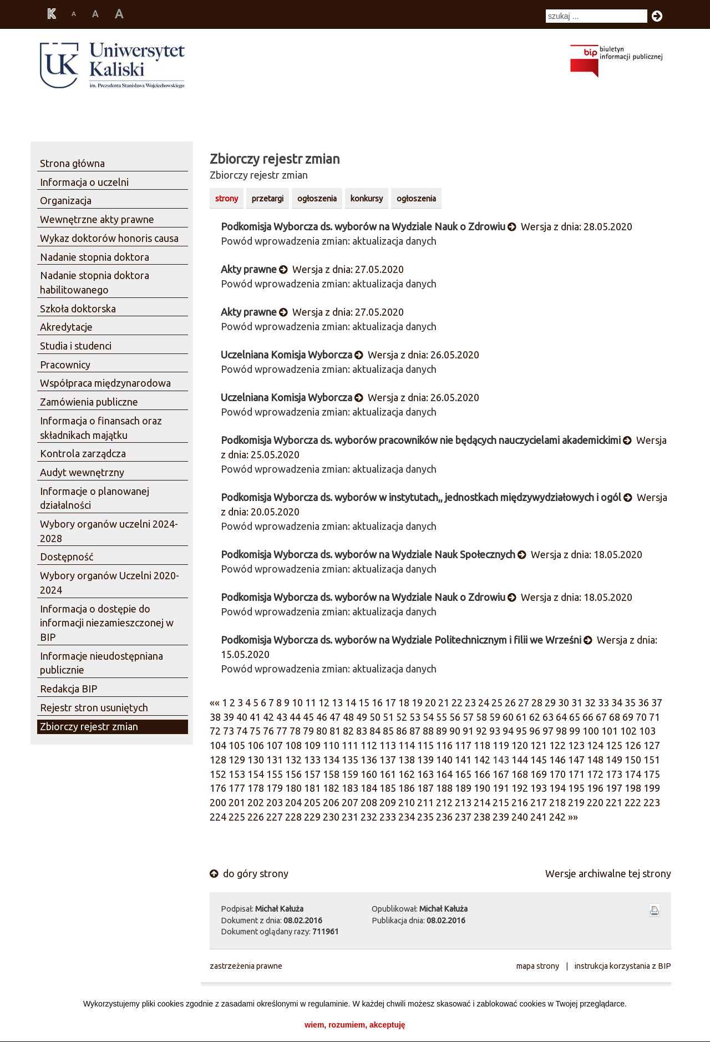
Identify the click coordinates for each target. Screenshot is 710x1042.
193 (538, 787)
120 (519, 745)
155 (274, 774)
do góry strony (249, 873)
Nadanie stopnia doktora (94, 256)
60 (508, 716)
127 (651, 745)
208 (369, 802)
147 (576, 759)
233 (387, 816)
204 (293, 802)
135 (350, 759)
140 (444, 759)
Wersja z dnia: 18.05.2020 (580, 554)
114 (406, 745)
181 (312, 787)
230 (331, 816)
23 (470, 702)
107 (274, 745)
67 (601, 716)
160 (369, 774)
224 (218, 816)
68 (614, 716)
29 (550, 702)
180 (293, 787)
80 (321, 730)
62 (534, 716)
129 (237, 759)
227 (274, 816)
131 (274, 759)
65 (574, 716)
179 (274, 787)
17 (390, 702)
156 (293, 774)
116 (444, 745)
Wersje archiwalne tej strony (608, 873)
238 (482, 816)
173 (614, 774)
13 (337, 702)
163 (425, 774)
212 (444, 802)
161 (387, 774)
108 (293, 745)
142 (482, 759)
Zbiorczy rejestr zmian (89, 726)
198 (633, 787)
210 (406, 802)
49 (361, 716)
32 (590, 702)
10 (297, 702)
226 (255, 816)
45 (308, 716)
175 (651, 774)
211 (425, 802)
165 (463, 774)
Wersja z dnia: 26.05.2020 (416, 354)
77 (281, 730)
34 (616, 702)
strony (226, 198)
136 (369, 759)
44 (295, 716)
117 (463, 745)
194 (557, 787)
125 (614, 745)
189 (463, 787)
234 (406, 816)
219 (576, 802)
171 (576, 774)
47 (335, 716)
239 (501, 816)
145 (538, 759)
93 (494, 730)
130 (255, 759)
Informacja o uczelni (84, 182)
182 (331, 787)
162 (406, 774)
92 (481, 730)
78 (295, 730)
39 (228, 716)
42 (268, 716)
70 (641, 716)
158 (331, 774)
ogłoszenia (317, 198)
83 (361, 730)
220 (595, 802)
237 (463, 816)
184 (369, 787)
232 (369, 816)
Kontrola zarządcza (83, 453)
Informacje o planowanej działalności (94, 498)
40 (241, 716)
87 (414, 730)
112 (369, 745)
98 (561, 730)
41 (255, 716)
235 (425, 816)
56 (454, 716)
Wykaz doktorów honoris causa (109, 238)
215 (501, 802)
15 (363, 702)
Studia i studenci (75, 345)
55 (441, 716)
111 (350, 745)
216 (519, 802)
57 (468, 716)
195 (576, 787)
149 (614, 759)
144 (519, 759)
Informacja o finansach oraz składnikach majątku (101, 428)
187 (425, 787)
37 (656, 702)
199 (651, 787)
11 (310, 702)
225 (237, 816)
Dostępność (66, 556)
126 (633, 745)
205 (312, 802)
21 (443, 702)
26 (510, 702)
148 (595, 759)
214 (482, 802)
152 (218, 774)
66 (588, 716)
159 (350, 774)
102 (628, 730)
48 (348, 716)
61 (521, 716)
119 (501, 745)
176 (218, 787)
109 (312, 745)
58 (481, 716)
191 (501, 787)
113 (387, 745)
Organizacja (66, 200)
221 (614, 802)
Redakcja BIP (68, 688)
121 (538, 745)
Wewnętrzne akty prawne (97, 219)
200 (218, 802)
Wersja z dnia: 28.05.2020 (570, 226)
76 (268, 730)
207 (350, 802)
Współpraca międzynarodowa (105, 382)
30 (563, 702)
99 (574, 730)
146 (557, 759)
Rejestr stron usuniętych (94, 707)
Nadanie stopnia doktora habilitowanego (94, 282)
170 (557, 774)
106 (255, 745)
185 (387, 787)
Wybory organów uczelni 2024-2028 (109, 531)
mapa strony (537, 966)
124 (595, 745)
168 (519, 774)
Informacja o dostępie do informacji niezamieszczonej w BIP (107, 623)
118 (482, 745)
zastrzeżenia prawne (246, 966)
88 (428, 730)
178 (255, 787)
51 (388, 716)
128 (218, 759)
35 (630, 702)
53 (414, 716)
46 (321, 716)
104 (218, 745)
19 (417, 702)
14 (350, 702)
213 (463, 802)
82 (348, 730)
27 (523, 702)
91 (468, 730)
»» (573, 816)
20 (430, 702)
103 (647, 730)
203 (274, 802)
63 (548, 716)
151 (651, 759)
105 (237, 745)
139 (425, 759)
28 (536, 702)
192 (519, 787)
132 (293, 759)
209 (387, 802)
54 (428, 716)
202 (255, 802)
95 (521, 730)
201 (237, 802)
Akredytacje (66, 326)
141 (463, 759)
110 (331, 745)
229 (312, 816)
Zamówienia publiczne (89, 401)
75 (255, 730)
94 (508, 730)
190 (482, 787)
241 (538, 816)
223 (651, 802)
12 (323, 702)
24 (483, 702)
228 (293, 816)
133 (312, 759)
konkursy (367, 198)
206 (331, 802)
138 (406, 759)
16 (377, 702)
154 (255, 774)
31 (576, 702)
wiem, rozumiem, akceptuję (355, 1024)
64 (561, 716)
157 (312, 774)
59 (494, 716)
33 (603, 702)
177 (237, 787)
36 (643, 702)
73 (228, 730)
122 (557, 745)
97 (548, 730)
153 (237, 774)
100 (590, 730)
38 (215, 716)
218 (557, 802)
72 (215, 730)
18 (403, 702)
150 (633, 759)
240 (519, 816)
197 (614, 787)
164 (444, 774)
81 (335, 730)
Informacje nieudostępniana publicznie (101, 663)
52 (401, 716)
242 (557, 816)
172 (595, 774)
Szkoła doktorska (78, 308)
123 (576, 745)
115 (425, 745)
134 (331, 759)
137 (387, 759)
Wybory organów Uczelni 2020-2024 (109, 582)
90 (454, 730)
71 (654, 716)
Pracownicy (65, 364)
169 (538, 774)
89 (441, 730)
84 (375, 730)
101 (609, 730)
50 (375, 716)
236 (444, 816)
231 (350, 816)
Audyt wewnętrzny (82, 472)
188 (444, 787)
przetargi (267, 198)
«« (215, 702)
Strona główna (72, 163)
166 (482, 774)
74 (241, 730)
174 (633, 774)
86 (401, 730)
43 (281, 716)
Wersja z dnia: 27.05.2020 (341, 269)
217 (538, 802)
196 (595, 787)
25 (497, 702)
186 (406, 787)
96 (534, 730)
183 (350, 787)
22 (457, 702)
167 (501, 774)
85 (388, 730)
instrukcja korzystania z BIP (623, 966)
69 (627, 716)
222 (633, 802)
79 (308, 730)
